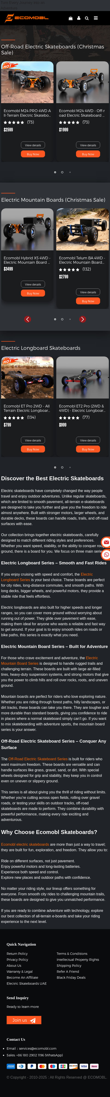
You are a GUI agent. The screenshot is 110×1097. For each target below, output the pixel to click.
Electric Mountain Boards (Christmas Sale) (53, 200)
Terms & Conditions (72, 954)
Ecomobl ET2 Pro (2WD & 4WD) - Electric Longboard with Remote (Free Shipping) (82, 408)
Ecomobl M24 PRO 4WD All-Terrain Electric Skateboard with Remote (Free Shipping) (27, 112)
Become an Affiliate (22, 977)
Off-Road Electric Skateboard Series (38, 759)
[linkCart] (71, 18)
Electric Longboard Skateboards (40, 348)
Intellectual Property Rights (78, 959)
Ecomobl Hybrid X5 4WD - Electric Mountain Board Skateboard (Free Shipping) (27, 260)
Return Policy (17, 954)
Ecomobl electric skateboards (25, 844)
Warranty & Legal (20, 971)
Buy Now (33, 154)
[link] (27, 82)
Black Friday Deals (71, 977)
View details (33, 145)
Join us (24, 1020)
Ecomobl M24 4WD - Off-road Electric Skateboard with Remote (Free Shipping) (82, 112)
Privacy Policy (17, 959)
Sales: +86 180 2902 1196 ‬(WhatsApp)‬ (35, 1055)
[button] (27, 172)
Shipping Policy (69, 965)
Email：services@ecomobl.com (31, 1048)
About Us (14, 965)
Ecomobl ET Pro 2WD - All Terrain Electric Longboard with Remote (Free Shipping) (27, 408)
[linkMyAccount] (77, 18)
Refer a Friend (68, 971)
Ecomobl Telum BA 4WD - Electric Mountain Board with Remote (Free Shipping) (82, 260)
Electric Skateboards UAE (27, 983)
